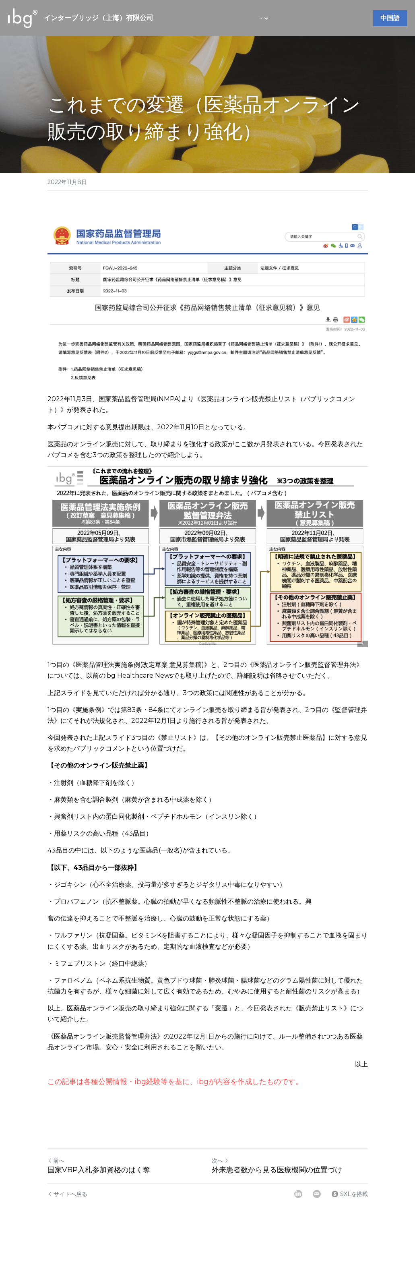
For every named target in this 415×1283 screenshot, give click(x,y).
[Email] (317, 1194)
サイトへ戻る (67, 1194)
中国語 (390, 18)
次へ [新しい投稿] (220, 1160)
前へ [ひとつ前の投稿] (55, 1160)
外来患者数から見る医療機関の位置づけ (277, 1169)
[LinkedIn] (298, 1194)
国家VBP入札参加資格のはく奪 (98, 1169)
